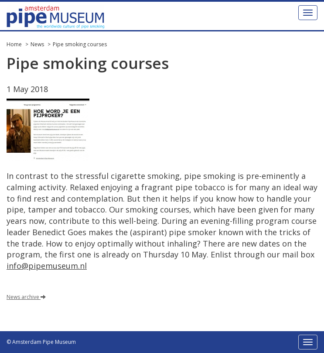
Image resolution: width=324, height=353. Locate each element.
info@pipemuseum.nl (47, 265)
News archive (26, 297)
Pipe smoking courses (80, 44)
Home (14, 44)
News (37, 44)
